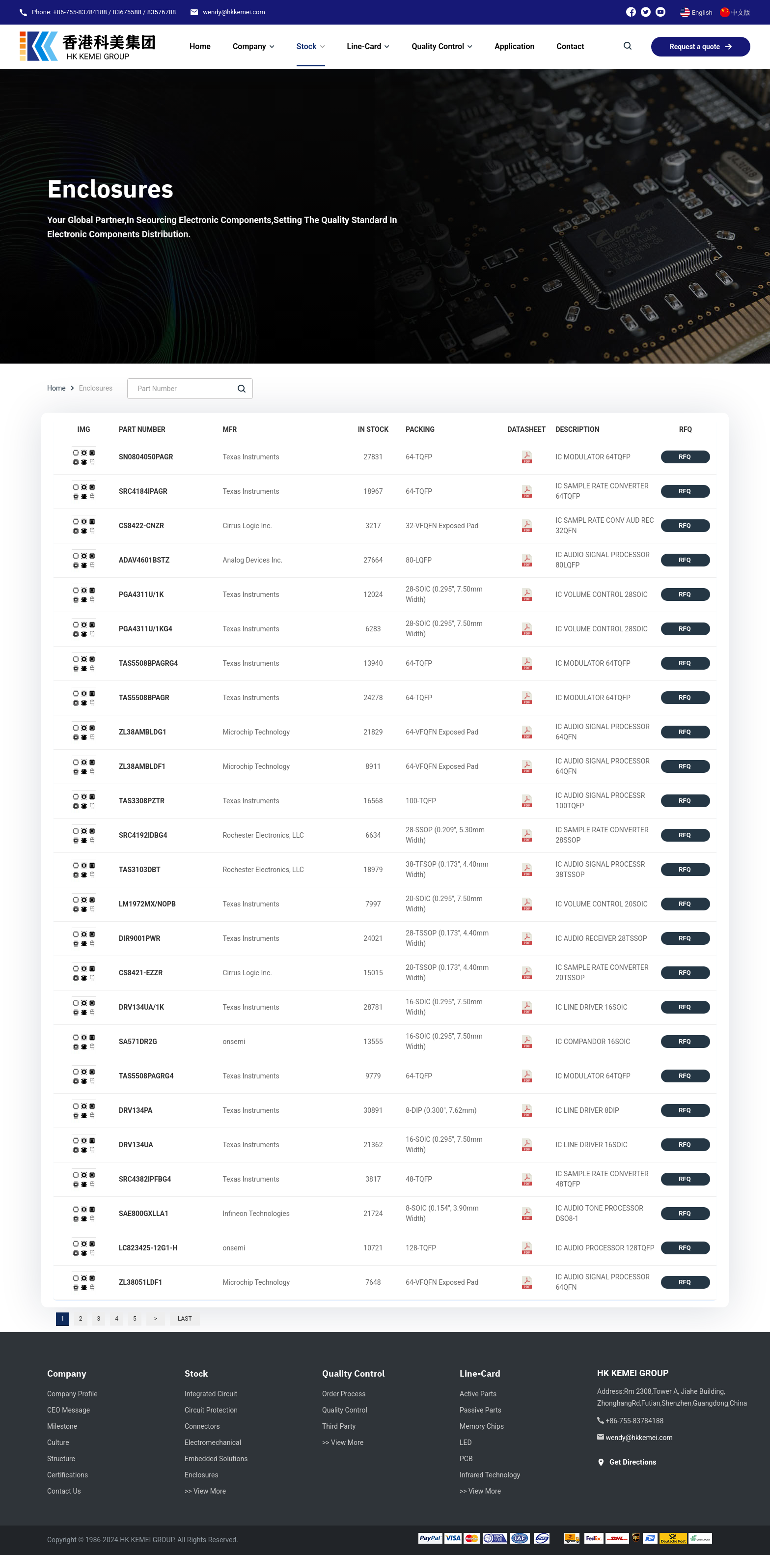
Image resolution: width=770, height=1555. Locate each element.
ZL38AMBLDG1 (142, 732)
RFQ (686, 456)
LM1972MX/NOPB (147, 904)
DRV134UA (136, 1145)
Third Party (339, 1426)
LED (466, 1442)
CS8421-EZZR (141, 973)
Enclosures (202, 1475)
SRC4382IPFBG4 (145, 1179)
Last (185, 1318)
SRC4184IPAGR (143, 491)
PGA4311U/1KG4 (145, 629)
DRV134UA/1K (141, 1007)
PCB (466, 1459)
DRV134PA (135, 1110)
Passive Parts (480, 1410)
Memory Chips (482, 1426)
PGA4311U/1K (141, 594)
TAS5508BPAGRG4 (148, 663)
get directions (627, 1462)
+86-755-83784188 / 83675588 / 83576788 (114, 12)
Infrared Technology (490, 1475)
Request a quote (701, 47)
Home (56, 388)
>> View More (205, 1491)
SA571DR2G (138, 1042)
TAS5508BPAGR (144, 698)
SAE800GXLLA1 (143, 1213)
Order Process (343, 1394)
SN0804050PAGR (146, 457)
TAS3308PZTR (142, 801)
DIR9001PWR (140, 938)
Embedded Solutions (216, 1459)
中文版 (735, 12)
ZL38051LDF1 (141, 1282)
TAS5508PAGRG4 (146, 1076)
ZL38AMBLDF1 (142, 766)
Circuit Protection (211, 1410)
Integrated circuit (211, 1394)
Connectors (202, 1426)
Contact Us (64, 1491)
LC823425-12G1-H (148, 1248)
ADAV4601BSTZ (144, 560)
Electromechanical (213, 1442)
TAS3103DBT (140, 870)
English (696, 12)
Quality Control (344, 1410)
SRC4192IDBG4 (143, 835)
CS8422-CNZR (141, 526)
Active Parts (478, 1394)
